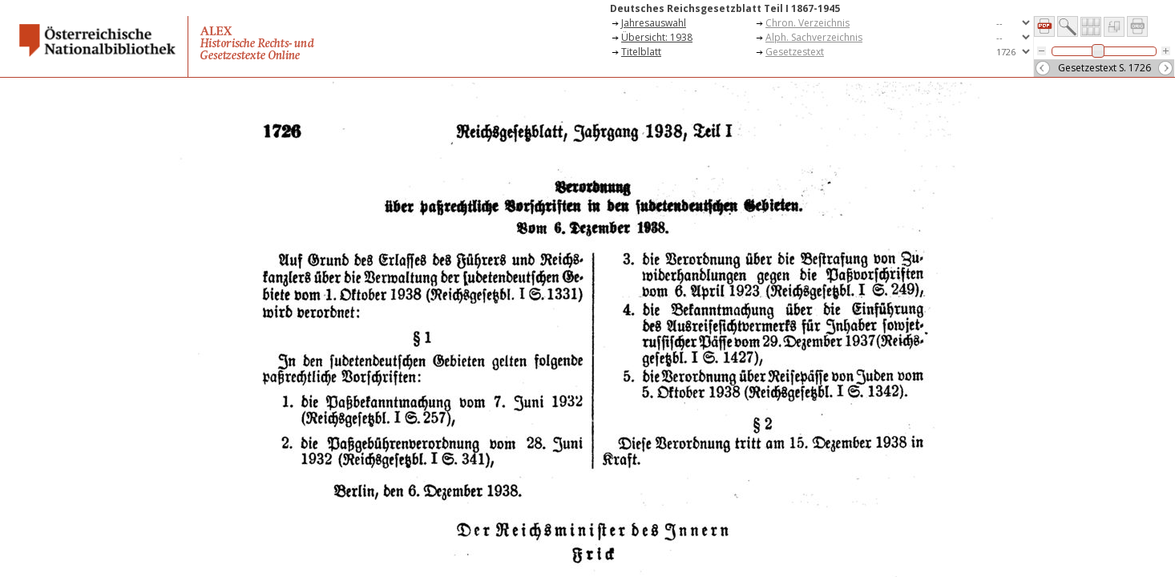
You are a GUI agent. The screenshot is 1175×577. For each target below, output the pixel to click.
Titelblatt (641, 52)
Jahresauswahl (653, 23)
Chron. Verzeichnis (807, 23)
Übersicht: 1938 (656, 37)
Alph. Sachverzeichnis (813, 37)
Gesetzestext (794, 52)
